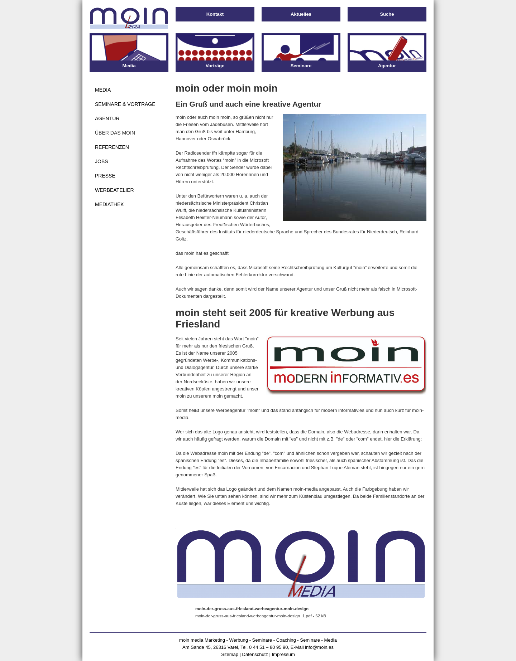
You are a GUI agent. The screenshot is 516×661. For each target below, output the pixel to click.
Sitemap (229, 654)
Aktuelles (301, 14)
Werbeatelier (114, 190)
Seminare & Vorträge (125, 104)
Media (103, 90)
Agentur (107, 118)
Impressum (283, 654)
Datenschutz (255, 654)
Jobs (101, 161)
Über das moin (115, 133)
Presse (105, 176)
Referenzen (112, 147)
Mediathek (109, 204)
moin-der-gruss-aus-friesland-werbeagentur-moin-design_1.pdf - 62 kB (260, 615)
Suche (387, 14)
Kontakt (215, 14)
